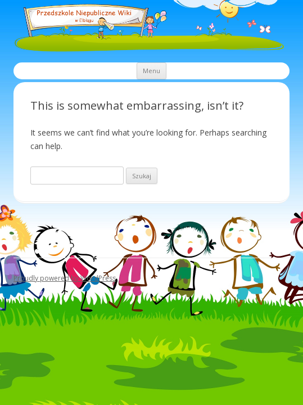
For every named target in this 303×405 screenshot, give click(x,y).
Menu (151, 70)
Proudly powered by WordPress (64, 278)
